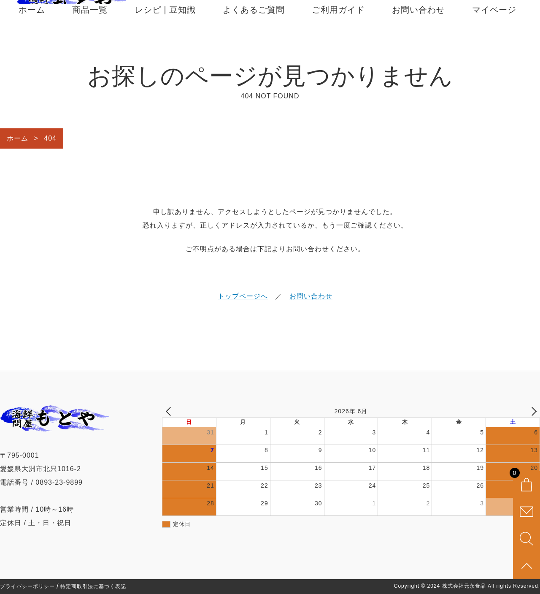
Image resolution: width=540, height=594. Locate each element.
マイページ (494, 38)
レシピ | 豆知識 (165, 38)
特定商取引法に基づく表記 (93, 586)
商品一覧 (90, 38)
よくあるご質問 (254, 38)
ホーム (32, 38)
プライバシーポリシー (27, 586)
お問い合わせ (418, 38)
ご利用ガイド (338, 38)
